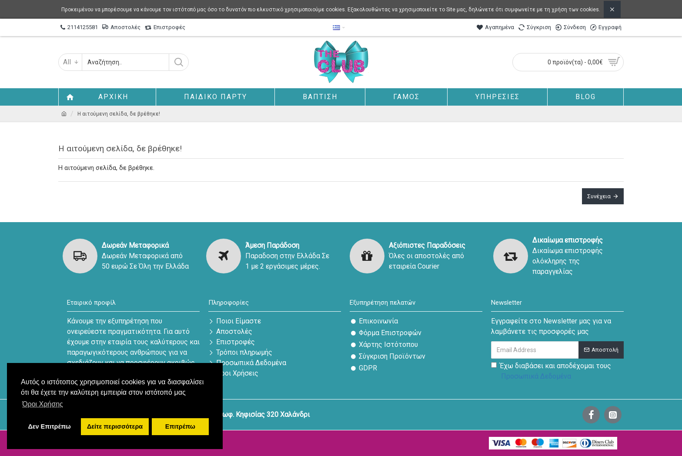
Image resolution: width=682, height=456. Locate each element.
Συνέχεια (599, 196)
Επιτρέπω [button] (180, 426)
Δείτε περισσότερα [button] (115, 426)
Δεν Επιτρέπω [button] (49, 426)
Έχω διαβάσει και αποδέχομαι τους (551, 372)
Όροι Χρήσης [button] (42, 404)
